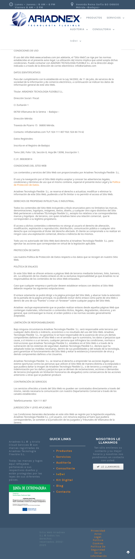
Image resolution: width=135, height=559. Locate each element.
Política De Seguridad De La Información (98, 551)
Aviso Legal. (98, 535)
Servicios (114, 17)
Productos (94, 17)
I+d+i (74, 40)
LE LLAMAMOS (108, 466)
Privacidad (98, 530)
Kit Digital (64, 480)
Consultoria (102, 29)
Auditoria (77, 29)
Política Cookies (98, 541)
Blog (59, 486)
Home (74, 17)
